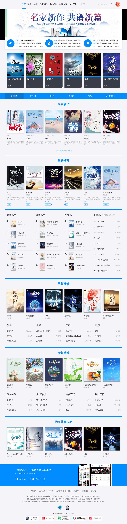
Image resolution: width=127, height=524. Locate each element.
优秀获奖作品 (110, 96)
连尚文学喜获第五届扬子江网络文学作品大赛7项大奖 (72, 40)
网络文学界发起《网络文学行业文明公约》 (30, 46)
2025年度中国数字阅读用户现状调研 (28, 43)
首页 (24, 4)
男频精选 (70, 96)
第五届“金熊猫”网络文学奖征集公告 (105, 40)
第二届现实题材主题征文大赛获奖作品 (67, 43)
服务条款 (68, 491)
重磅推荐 (33, 96)
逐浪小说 (12, 4)
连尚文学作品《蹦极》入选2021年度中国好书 (70, 46)
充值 (83, 4)
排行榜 (51, 96)
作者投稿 (50, 491)
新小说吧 (43, 4)
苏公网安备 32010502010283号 (64, 513)
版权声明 (76, 491)
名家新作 (14, 96)
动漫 (30, 4)
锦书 (36, 4)
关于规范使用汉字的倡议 (24, 40)
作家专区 (63, 4)
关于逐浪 (42, 491)
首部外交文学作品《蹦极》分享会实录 (106, 43)
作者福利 (53, 4)
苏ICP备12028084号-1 (59, 499)
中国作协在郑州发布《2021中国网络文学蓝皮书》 (110, 46)
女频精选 (89, 96)
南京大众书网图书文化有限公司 (67, 496)
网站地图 (85, 491)
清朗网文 (33, 491)
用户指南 (59, 491)
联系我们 (93, 491)
